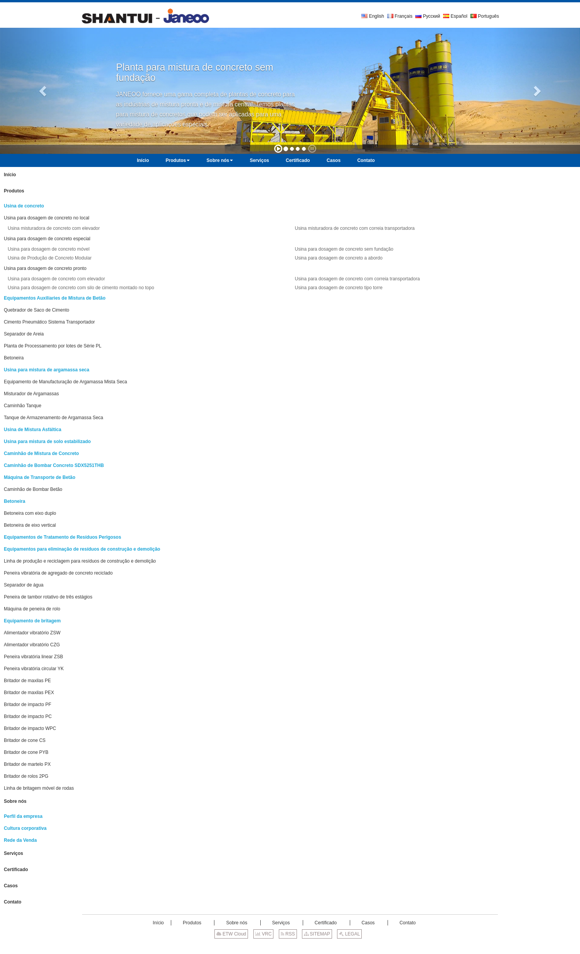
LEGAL (349, 934)
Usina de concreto (24, 206)
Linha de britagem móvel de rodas (39, 788)
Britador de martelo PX (27, 764)
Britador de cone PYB (26, 752)
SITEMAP (317, 934)
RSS (288, 934)
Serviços (13, 853)
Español (455, 16)
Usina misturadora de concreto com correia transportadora (355, 228)
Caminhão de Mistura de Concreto (41, 453)
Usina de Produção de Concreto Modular (49, 258)
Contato (12, 902)
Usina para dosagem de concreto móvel (48, 249)
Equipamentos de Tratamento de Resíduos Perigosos (62, 537)
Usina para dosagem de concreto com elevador (56, 278)
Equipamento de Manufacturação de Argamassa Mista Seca (65, 381)
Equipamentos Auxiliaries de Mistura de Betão (55, 298)
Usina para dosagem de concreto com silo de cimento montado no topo (81, 287)
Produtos (14, 191)
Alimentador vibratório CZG (32, 644)
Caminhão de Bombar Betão (33, 489)
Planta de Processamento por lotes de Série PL (52, 346)
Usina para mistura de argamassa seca (46, 369)
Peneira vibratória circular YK (34, 668)
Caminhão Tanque (22, 405)
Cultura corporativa (25, 828)
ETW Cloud (231, 934)
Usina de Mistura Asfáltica (32, 429)
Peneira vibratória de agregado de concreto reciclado (58, 573)
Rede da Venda (20, 840)
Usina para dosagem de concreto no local (46, 218)
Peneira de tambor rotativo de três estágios (48, 597)
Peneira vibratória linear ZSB (33, 656)
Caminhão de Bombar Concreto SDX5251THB (54, 465)
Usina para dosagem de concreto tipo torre (338, 287)
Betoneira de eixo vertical (30, 525)
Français (399, 16)
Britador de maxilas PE (27, 680)
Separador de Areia (24, 334)
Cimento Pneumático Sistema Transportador (49, 322)
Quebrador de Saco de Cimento (36, 310)
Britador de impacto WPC (30, 728)
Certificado (16, 869)
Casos (11, 885)
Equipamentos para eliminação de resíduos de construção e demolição (82, 549)
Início (10, 174)
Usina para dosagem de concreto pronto (45, 268)
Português (484, 16)
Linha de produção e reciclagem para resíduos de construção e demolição (80, 561)
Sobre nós (15, 801)
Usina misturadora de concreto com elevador (54, 228)
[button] (43, 91)
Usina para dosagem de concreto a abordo (338, 258)
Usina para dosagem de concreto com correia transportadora (357, 278)
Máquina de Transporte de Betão (39, 477)
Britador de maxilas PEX (29, 692)
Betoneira (14, 358)
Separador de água (24, 585)
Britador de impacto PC (28, 716)
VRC (263, 934)
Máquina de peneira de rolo (32, 609)
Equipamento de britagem (32, 621)
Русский (427, 16)
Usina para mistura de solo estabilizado (47, 441)
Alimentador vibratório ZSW (32, 632)
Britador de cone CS (25, 740)
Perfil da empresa (23, 816)
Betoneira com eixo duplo (30, 513)
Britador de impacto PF (27, 704)
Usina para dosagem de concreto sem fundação (344, 249)
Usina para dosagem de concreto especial (47, 238)
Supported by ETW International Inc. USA (289, 946)
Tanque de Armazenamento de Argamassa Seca (53, 417)
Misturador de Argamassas (31, 393)
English (372, 16)
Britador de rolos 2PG (26, 776)
